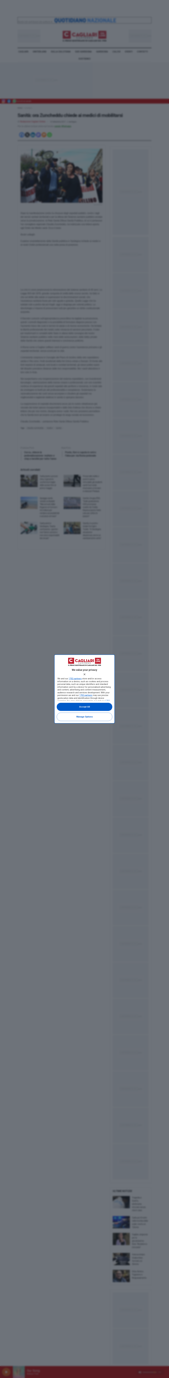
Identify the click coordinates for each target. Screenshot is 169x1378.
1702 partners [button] (75, 678)
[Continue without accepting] (84, 674)
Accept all (84, 707)
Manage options (84, 716)
